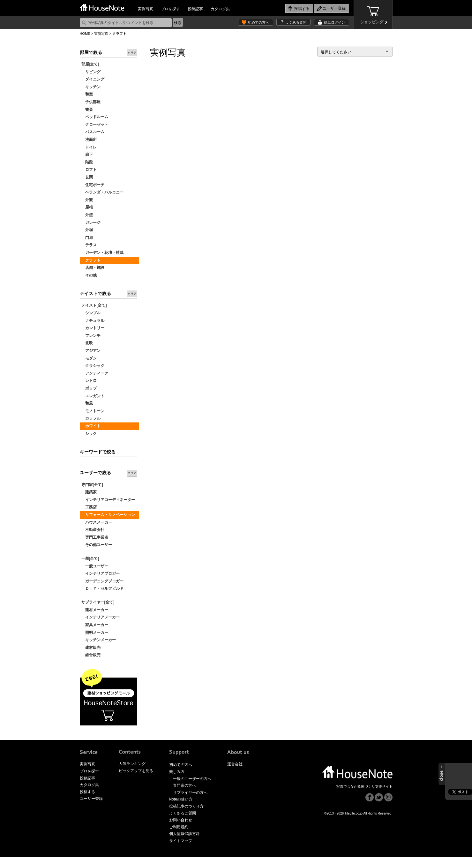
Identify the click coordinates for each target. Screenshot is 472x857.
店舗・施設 (92, 267)
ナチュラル (92, 320)
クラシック (92, 365)
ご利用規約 (178, 827)
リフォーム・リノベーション (108, 514)
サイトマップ (180, 840)
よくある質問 (295, 22)
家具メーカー (94, 625)
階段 (87, 162)
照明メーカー (94, 632)
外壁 (87, 215)
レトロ (89, 380)
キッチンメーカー (98, 640)
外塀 (87, 230)
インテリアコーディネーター (108, 499)
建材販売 (91, 647)
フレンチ (91, 335)
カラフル (91, 418)
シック (89, 433)
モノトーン (92, 411)
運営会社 (235, 764)
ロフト (89, 169)
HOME (85, 33)
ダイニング (92, 79)
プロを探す (170, 9)
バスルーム (92, 132)
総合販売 (91, 655)
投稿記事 (195, 9)
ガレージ (91, 222)
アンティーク (94, 373)
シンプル (91, 313)
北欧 (87, 343)
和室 (87, 94)
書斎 (87, 109)
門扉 (87, 237)
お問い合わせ (180, 820)
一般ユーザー (94, 566)
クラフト (91, 260)
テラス (89, 245)
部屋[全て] (90, 64)
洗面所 (89, 139)
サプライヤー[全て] (98, 602)
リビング (91, 72)
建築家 (89, 492)
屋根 (87, 207)
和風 (87, 403)
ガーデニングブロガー (102, 581)
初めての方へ (258, 22)
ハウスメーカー (96, 522)
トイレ (89, 147)
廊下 (87, 154)
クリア (132, 52)
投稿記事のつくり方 (186, 806)
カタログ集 (220, 9)
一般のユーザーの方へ (192, 779)
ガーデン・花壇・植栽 (102, 252)
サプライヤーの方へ (190, 792)
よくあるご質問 (182, 813)
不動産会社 (92, 529)
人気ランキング (132, 764)
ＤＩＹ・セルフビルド (102, 588)
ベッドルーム (94, 117)
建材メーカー (94, 610)
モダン (89, 358)
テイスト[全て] (94, 305)
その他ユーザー (96, 544)
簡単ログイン (334, 22)
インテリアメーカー (100, 617)
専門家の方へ (184, 785)
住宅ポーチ (92, 185)
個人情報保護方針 (184, 833)
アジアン (91, 350)
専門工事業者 (94, 537)
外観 (87, 200)
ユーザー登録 (91, 798)
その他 (89, 275)
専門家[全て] (92, 484)
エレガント (92, 396)
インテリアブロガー (100, 573)
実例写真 (145, 9)
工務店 (89, 507)
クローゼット (94, 124)
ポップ (89, 388)
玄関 (87, 177)
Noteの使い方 (180, 799)
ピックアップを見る (136, 771)
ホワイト (91, 426)
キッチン (91, 87)
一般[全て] (90, 558)
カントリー (92, 328)
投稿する (87, 792)
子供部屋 (91, 102)
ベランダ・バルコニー (102, 192)
